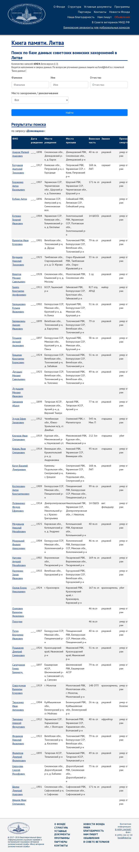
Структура (74, 7)
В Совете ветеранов (96, 841)
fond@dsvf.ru (124, 837)
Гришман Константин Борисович (18, 358)
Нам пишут (104, 17)
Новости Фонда (119, 12)
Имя (53, 77)
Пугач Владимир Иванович (17, 634)
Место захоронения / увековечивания (34, 93)
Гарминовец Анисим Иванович (18, 325)
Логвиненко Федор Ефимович (18, 507)
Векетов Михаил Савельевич (18, 278)
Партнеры (84, 12)
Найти (69, 112)
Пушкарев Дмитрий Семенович (18, 651)
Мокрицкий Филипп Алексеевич (18, 544)
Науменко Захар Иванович (17, 574)
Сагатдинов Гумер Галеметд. (18, 668)
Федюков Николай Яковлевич (18, 739)
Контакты (100, 12)
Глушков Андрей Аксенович (18, 341)
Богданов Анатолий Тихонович (18, 169)
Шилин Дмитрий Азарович (17, 790)
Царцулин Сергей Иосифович (18, 770)
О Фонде (59, 7)
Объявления (122, 17)
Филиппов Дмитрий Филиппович (19, 756)
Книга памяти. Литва (37, 42)
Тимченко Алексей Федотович (18, 723)
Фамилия (16, 77)
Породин (17, 621)
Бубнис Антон (19, 198)
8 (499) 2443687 (123, 829)
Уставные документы (97, 7)
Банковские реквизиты (96, 27)
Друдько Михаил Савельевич (18, 375)
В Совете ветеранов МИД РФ (111, 22)
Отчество (95, 77)
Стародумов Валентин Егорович (19, 689)
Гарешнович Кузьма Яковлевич (19, 308)
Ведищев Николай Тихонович (18, 261)
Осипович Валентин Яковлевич (18, 612)
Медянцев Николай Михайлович (19, 527)
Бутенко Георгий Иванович (17, 219)
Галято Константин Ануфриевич (19, 291)
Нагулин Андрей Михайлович (19, 561)
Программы (122, 7)
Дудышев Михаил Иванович (17, 392)
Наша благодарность (81, 17)
